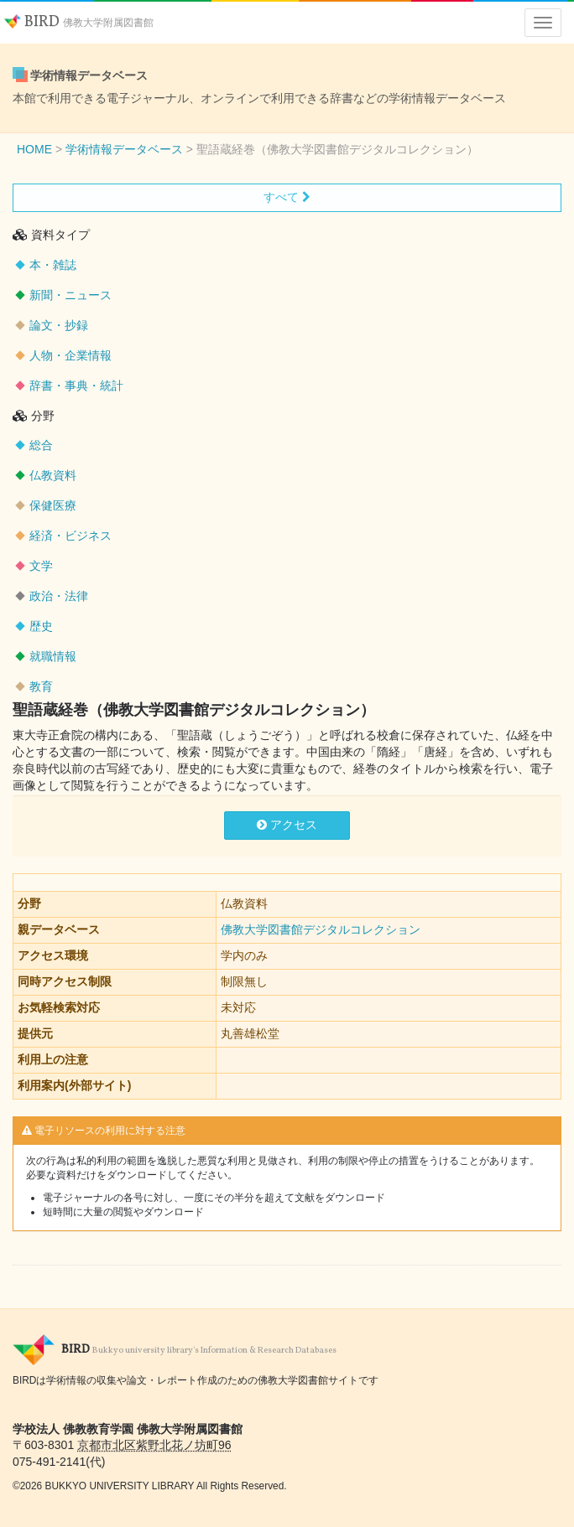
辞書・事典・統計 (76, 385)
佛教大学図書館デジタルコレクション (320, 929)
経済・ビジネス (70, 535)
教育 (41, 686)
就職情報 (52, 656)
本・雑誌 (52, 265)
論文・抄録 (58, 325)
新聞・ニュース (70, 295)
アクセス (287, 824)
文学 (41, 565)
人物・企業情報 (70, 355)
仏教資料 (52, 475)
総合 (41, 445)
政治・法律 (58, 596)
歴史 (41, 626)
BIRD (79, 22)
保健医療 (52, 505)
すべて (287, 197)
